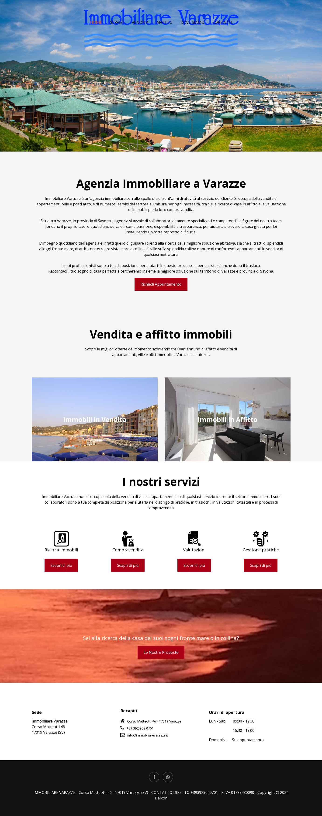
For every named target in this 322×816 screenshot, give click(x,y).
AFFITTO (164, 30)
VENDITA (140, 30)
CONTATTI (222, 30)
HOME (96, 30)
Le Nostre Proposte (161, 652)
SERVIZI (117, 30)
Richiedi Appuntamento (161, 284)
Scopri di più (61, 565)
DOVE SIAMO (192, 30)
